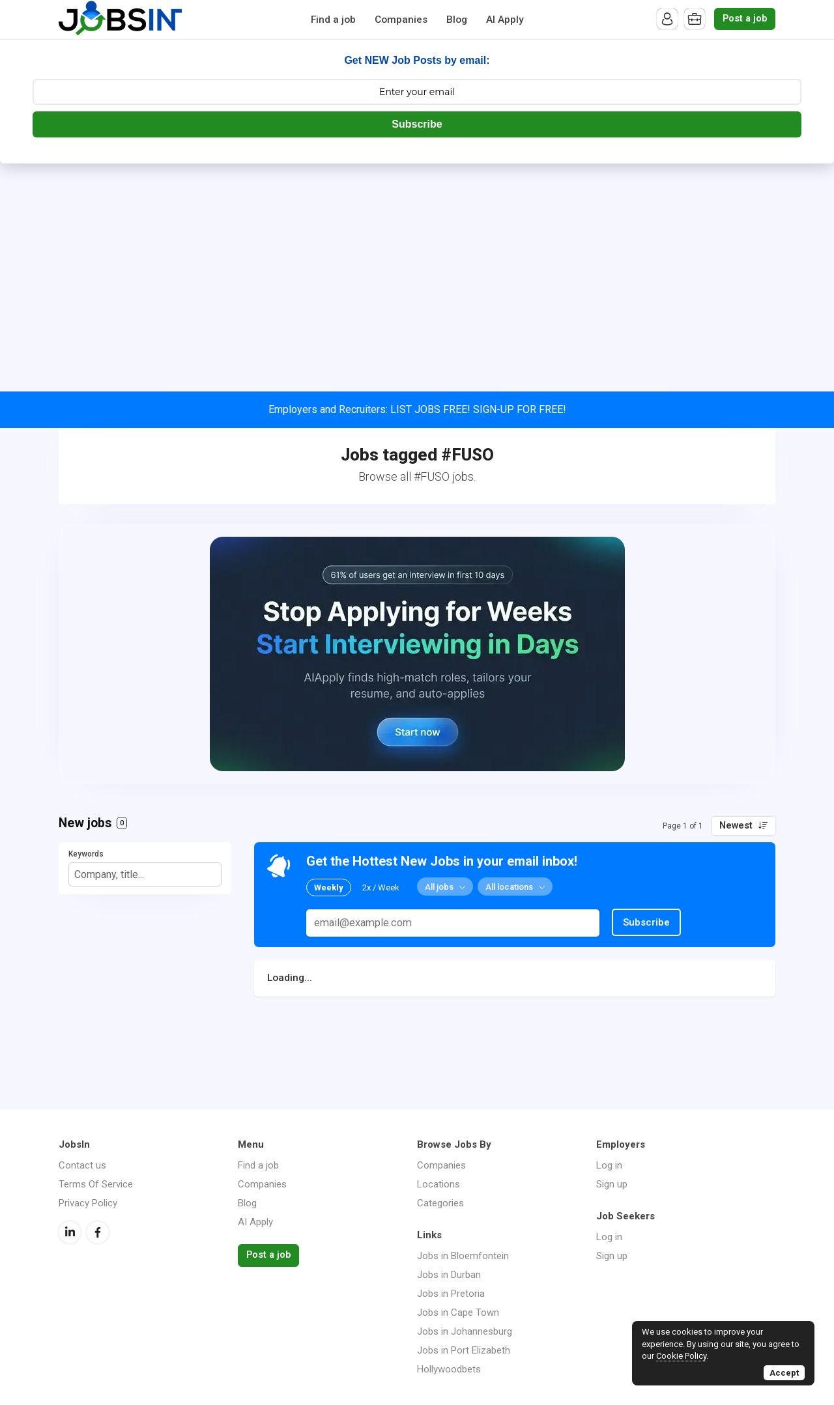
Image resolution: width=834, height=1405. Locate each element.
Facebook (98, 1232)
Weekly (328, 887)
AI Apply (505, 19)
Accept (784, 1373)
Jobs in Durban (449, 1275)
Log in (609, 1165)
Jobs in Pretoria (451, 1293)
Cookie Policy (681, 1356)
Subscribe (417, 124)
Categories (440, 1203)
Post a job (745, 18)
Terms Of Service (96, 1184)
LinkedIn (70, 1232)
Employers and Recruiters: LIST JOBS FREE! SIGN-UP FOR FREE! (417, 409)
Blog (456, 19)
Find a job (333, 19)
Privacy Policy (88, 1203)
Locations (438, 1184)
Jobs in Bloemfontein (463, 1256)
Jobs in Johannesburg (464, 1331)
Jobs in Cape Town (458, 1312)
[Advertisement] (417, 261)
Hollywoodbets (449, 1369)
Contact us (82, 1165)
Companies (401, 19)
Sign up (611, 1184)
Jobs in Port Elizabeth (463, 1350)
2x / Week (380, 887)
